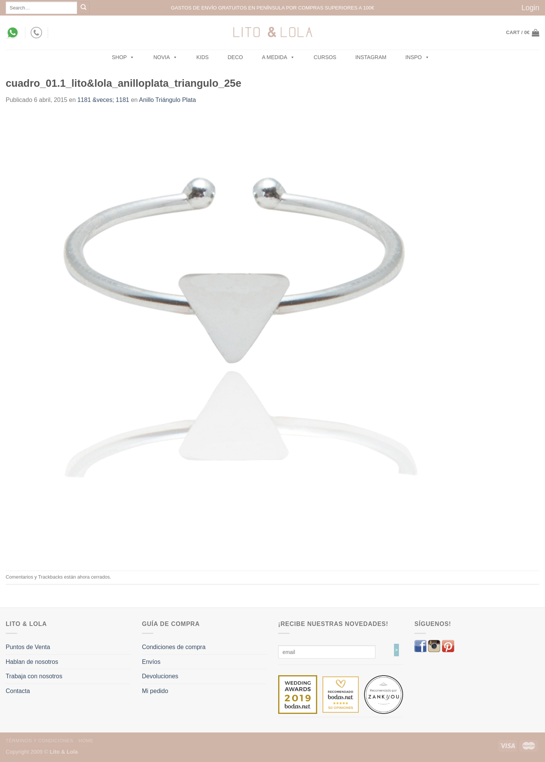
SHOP (123, 57)
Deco (235, 57)
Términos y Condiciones (39, 740)
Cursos (325, 57)
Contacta (18, 691)
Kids (202, 57)
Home (86, 740)
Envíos (151, 662)
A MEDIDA (278, 57)
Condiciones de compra (174, 647)
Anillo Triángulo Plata (167, 100)
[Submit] (83, 8)
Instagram (370, 57)
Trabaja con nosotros (34, 676)
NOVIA (165, 57)
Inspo (417, 57)
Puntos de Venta (28, 647)
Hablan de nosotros (32, 662)
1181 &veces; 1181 (103, 100)
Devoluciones (160, 676)
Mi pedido (155, 691)
